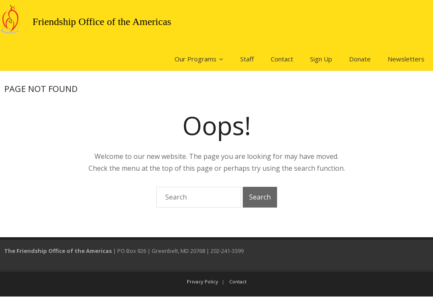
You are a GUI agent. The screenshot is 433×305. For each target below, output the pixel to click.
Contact (282, 59)
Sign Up (321, 59)
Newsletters (406, 59)
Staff (247, 59)
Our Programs (195, 59)
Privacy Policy (202, 281)
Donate (360, 59)
